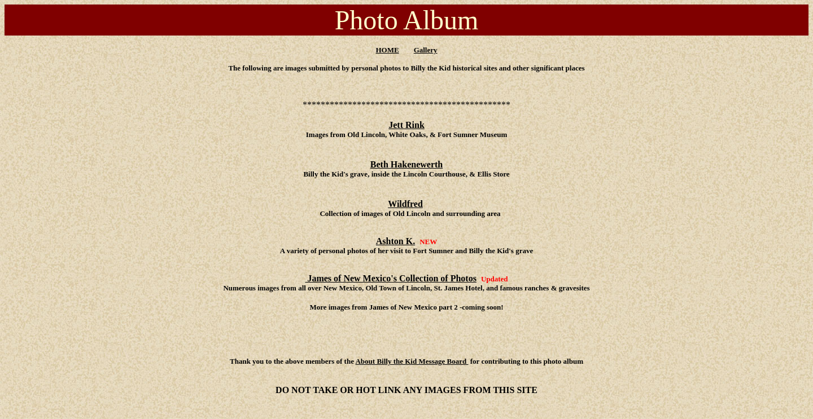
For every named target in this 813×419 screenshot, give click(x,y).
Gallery (426, 50)
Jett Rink (406, 125)
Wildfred (405, 204)
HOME (387, 50)
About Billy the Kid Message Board (411, 361)
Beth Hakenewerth (406, 164)
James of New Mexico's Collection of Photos (391, 278)
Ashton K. (395, 241)
